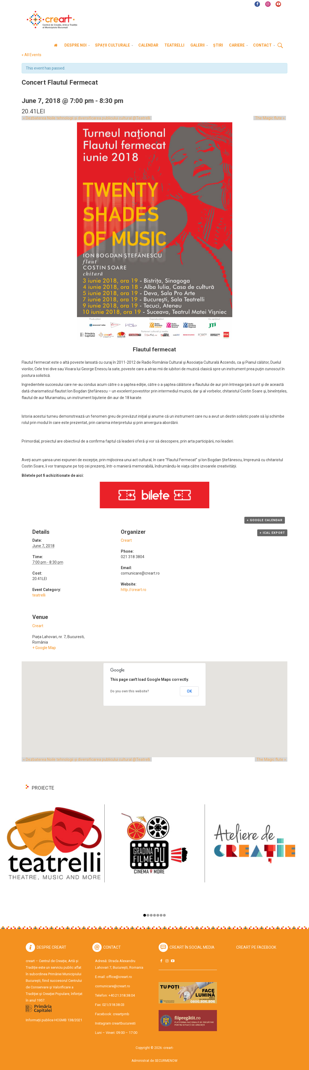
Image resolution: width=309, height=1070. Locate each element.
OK (189, 691)
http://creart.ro (133, 589)
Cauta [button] (280, 46)
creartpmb (121, 1014)
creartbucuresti (124, 1023)
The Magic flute (271, 118)
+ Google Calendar (264, 520)
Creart (126, 540)
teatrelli (38, 595)
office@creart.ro (119, 977)
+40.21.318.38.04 (121, 995)
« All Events (31, 55)
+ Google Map (44, 648)
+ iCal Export (272, 533)
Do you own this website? (129, 691)
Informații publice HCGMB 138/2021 (54, 1020)
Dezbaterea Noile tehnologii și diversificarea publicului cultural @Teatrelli (85, 118)
